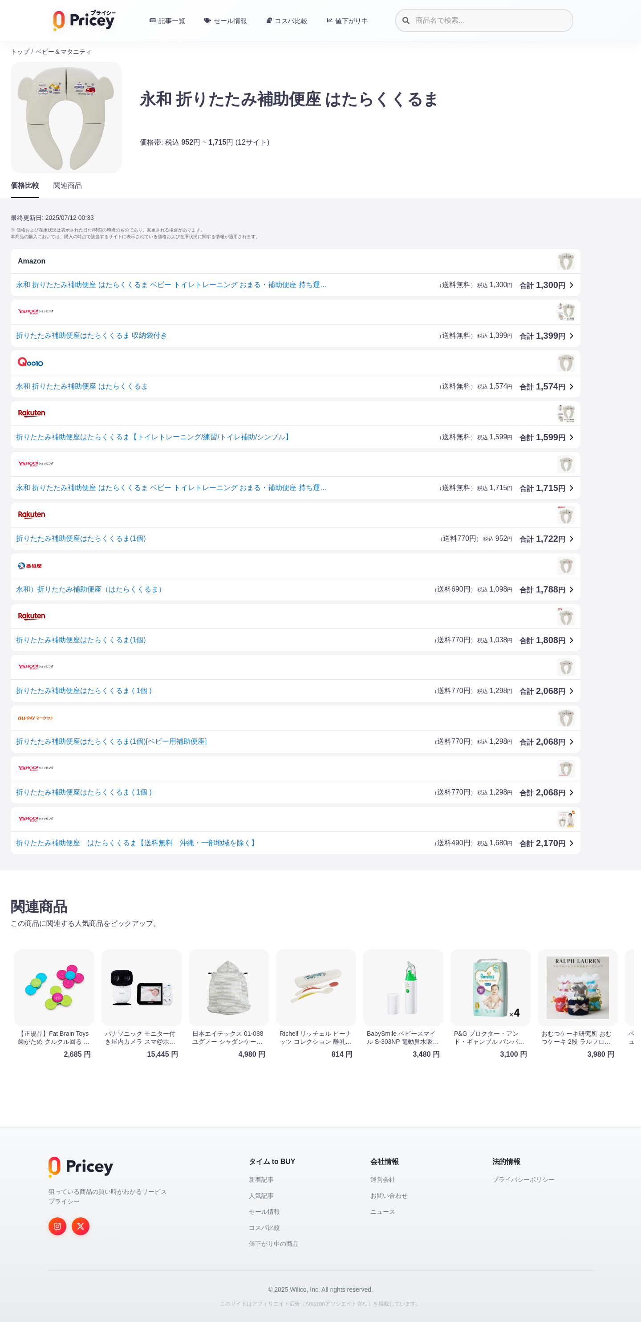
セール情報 (264, 1211)
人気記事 (261, 1195)
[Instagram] (57, 1226)
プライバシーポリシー (523, 1179)
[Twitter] (80, 1226)
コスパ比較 (264, 1227)
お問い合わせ (389, 1195)
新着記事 (261, 1179)
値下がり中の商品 (274, 1243)
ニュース (382, 1211)
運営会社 (382, 1179)
